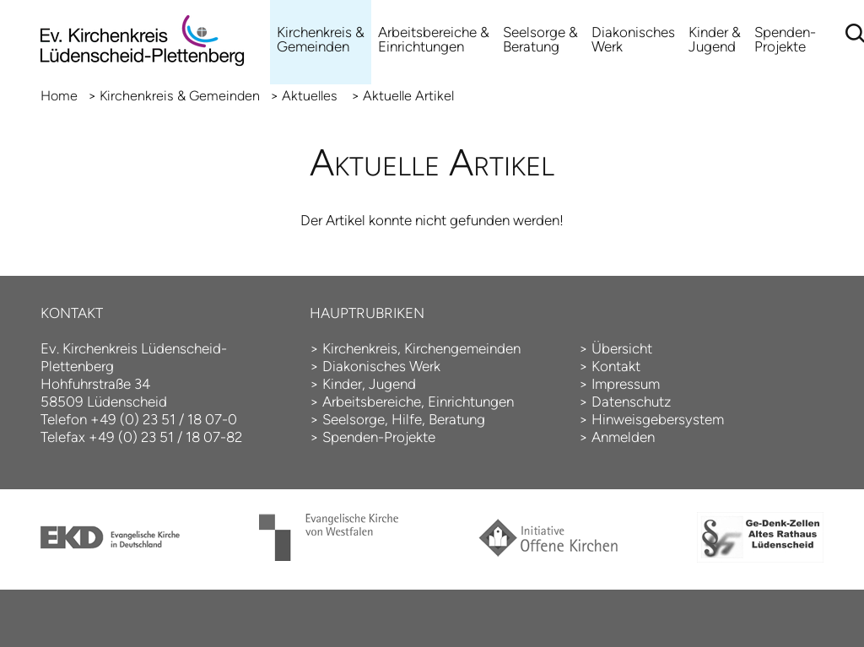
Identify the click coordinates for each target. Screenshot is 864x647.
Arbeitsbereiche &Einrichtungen (433, 39)
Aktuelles (311, 96)
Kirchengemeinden (462, 348)
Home (59, 96)
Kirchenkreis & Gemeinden (320, 39)
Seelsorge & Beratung (540, 39)
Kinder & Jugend (714, 39)
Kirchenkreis (359, 348)
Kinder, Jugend (369, 383)
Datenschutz (631, 401)
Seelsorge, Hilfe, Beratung (403, 419)
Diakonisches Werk (633, 39)
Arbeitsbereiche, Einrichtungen (418, 401)
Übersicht (621, 348)
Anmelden (623, 437)
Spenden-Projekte (785, 39)
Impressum (625, 383)
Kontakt (615, 366)
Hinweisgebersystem (657, 419)
